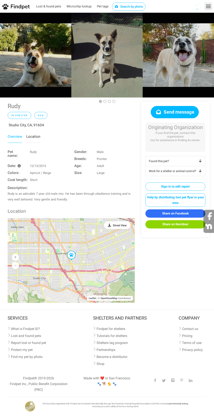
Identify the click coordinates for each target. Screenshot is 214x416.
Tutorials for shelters (112, 336)
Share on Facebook (175, 213)
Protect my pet (22, 350)
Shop (100, 364)
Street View (120, 225)
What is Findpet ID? (25, 329)
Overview (15, 136)
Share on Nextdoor (175, 224)
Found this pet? (176, 161)
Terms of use (192, 343)
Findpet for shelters (111, 329)
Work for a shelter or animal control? (176, 171)
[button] (68, 251)
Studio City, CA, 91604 (26, 125)
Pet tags (103, 6)
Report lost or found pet (28, 343)
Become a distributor (112, 357)
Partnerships (106, 350)
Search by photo (128, 6)
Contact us (190, 329)
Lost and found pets (26, 336)
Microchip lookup (79, 6)
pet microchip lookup (178, 403)
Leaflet (92, 298)
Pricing (187, 336)
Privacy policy (192, 350)
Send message (174, 112)
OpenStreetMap (109, 298)
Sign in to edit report (175, 186)
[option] (35, 55)
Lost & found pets (48, 6)
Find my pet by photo (27, 357)
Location (33, 136)
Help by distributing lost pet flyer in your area (175, 200)
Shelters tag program (112, 343)
